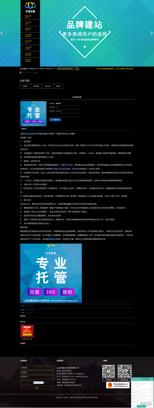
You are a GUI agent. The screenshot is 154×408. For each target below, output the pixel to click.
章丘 (76, 397)
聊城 (79, 397)
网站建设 (36, 86)
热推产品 (59, 397)
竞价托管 (35, 72)
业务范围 (30, 35)
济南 (90, 397)
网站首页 (30, 16)
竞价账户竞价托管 (30, 310)
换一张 (46, 382)
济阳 (71, 397)
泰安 (93, 397)
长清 (73, 397)
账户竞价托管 (30, 305)
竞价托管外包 (29, 312)
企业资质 (30, 48)
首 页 (24, 72)
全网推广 (25, 86)
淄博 (82, 397)
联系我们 (30, 60)
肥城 (96, 397)
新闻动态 (30, 29)
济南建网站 (41, 68)
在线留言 (30, 54)
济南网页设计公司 (50, 68)
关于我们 (30, 23)
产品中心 (29, 72)
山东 (88, 397)
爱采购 (58, 86)
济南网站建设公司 (33, 68)
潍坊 (85, 397)
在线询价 (55, 119)
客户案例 (30, 42)
